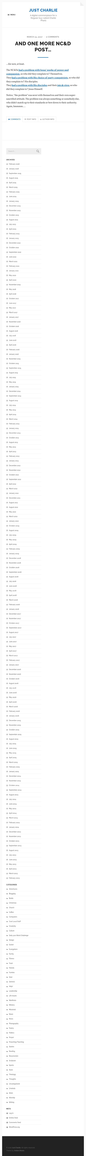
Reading (12, 1051)
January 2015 (14, 386)
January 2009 (14, 553)
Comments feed (15, 1122)
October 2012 (14, 474)
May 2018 (12, 289)
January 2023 (14, 238)
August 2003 (13, 850)
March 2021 (13, 261)
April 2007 (12, 651)
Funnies (12, 972)
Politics (11, 1032)
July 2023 (12, 224)
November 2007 (15, 618)
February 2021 (14, 266)
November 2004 (15, 780)
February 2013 (14, 456)
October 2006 (14, 678)
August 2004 (13, 794)
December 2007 (15, 613)
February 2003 (14, 878)
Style (11, 1069)
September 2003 (15, 845)
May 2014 (12, 409)
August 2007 (13, 632)
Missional (12, 1009)
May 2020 (12, 275)
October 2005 (14, 729)
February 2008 (14, 604)
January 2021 (13, 270)
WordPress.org (14, 1127)
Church (11, 907)
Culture (11, 930)
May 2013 (12, 446)
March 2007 (13, 655)
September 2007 (15, 627)
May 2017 (12, 307)
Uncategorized (14, 1083)
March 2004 (13, 817)
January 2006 (14, 715)
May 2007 (12, 646)
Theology (12, 1074)
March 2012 (13, 488)
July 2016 (12, 335)
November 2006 (15, 674)
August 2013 (13, 442)
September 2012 (15, 479)
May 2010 (12, 511)
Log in (11, 1113)
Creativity (12, 926)
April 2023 (12, 229)
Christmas (12, 903)
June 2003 (12, 859)
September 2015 (15, 368)
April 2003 (12, 869)
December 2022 (14, 243)
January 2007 (14, 664)
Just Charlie (43, 10)
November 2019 (14, 284)
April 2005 (12, 757)
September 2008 (15, 572)
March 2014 (13, 419)
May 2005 (12, 753)
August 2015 (13, 372)
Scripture (12, 1060)
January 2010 (14, 521)
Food (11, 963)
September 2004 (15, 790)
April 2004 (12, 813)
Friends (11, 967)
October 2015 (14, 363)
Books (11, 898)
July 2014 (12, 405)
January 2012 (13, 493)
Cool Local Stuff (15, 921)
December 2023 (14, 205)
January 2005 (14, 771)
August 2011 (13, 502)
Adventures (13, 889)
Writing (11, 1102)
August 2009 (13, 530)
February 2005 (14, 766)
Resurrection (13, 1056)
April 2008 (12, 595)
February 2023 (14, 233)
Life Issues (13, 995)
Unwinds (12, 1088)
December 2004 (15, 776)
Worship (12, 1097)
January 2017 (13, 317)
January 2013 (13, 460)
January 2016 (14, 354)
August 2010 (13, 507)
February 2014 (14, 423)
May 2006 (12, 697)
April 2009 (12, 544)
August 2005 (13, 739)
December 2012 (14, 465)
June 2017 (12, 303)
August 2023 (13, 219)
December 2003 (15, 831)
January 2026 (14, 168)
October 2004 (14, 785)
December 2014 (14, 391)
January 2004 (14, 827)
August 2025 (13, 178)
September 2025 (15, 173)
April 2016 (12, 345)
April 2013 (12, 451)
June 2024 (12, 196)
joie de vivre (63, 85)
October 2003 (14, 841)
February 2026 (14, 164)
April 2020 (12, 280)
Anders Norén (19, 1150)
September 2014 (15, 396)
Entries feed (13, 1117)
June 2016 (12, 340)
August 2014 (13, 400)
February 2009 (14, 549)
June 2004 (13, 804)
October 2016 (14, 326)
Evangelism (13, 949)
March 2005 (13, 762)
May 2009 (12, 539)
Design (11, 940)
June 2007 (12, 641)
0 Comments (52, 37)
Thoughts (12, 1079)
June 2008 (13, 586)
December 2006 (15, 669)
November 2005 (15, 725)
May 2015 (12, 382)
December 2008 (15, 558)
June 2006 (13, 692)
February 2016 (14, 349)
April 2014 (12, 414)
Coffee (11, 912)
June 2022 (12, 256)
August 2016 (13, 331)
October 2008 (14, 567)
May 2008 (12, 590)
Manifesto (12, 1000)
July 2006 (12, 688)
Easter (11, 944)
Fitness (11, 958)
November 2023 (14, 210)
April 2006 (12, 702)
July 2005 (12, 743)
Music (11, 1014)
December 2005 (15, 720)
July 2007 (12, 637)
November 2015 (14, 358)
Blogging (12, 893)
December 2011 (14, 498)
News (11, 1018)
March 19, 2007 (35, 37)
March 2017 (13, 312)
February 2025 (14, 192)
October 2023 (14, 215)
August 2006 (13, 683)
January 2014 (14, 428)
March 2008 (13, 600)
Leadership (13, 991)
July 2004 (12, 799)
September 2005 (15, 734)
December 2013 (14, 433)
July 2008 (12, 581)
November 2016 (14, 321)
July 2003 (12, 855)
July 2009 (12, 535)
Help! (11, 986)
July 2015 (12, 377)
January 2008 (14, 609)
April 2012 (12, 484)
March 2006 (13, 706)
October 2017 (14, 298)
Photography (13, 1023)
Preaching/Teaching (16, 1042)
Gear (10, 977)
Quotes (11, 1046)
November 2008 (15, 562)
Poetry (11, 1028)
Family (11, 954)
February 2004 (14, 822)
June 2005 (13, 748)
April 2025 (12, 182)
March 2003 (13, 873)
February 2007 (14, 660)
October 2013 (14, 437)
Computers (13, 916)
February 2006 (14, 711)
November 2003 (15, 836)
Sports (11, 1065)
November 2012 (14, 470)
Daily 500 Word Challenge (18, 935)
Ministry (12, 1004)
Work (11, 1093)
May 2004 (12, 808)
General (12, 981)
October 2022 (14, 247)
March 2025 (13, 187)
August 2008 (13, 576)
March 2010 (13, 516)
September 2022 (15, 252)
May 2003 (12, 864)
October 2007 (14, 623)
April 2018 (12, 293)
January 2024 (14, 201)
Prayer (11, 1037)
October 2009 (14, 525)
